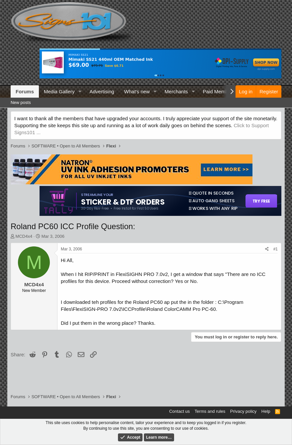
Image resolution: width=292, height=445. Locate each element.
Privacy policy (243, 411)
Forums (25, 91)
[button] (79, 91)
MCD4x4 (24, 236)
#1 (275, 249)
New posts (21, 102)
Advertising (101, 91)
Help (265, 411)
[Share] (267, 249)
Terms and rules (210, 411)
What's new (137, 91)
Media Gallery (59, 91)
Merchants (176, 91)
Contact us (179, 411)
